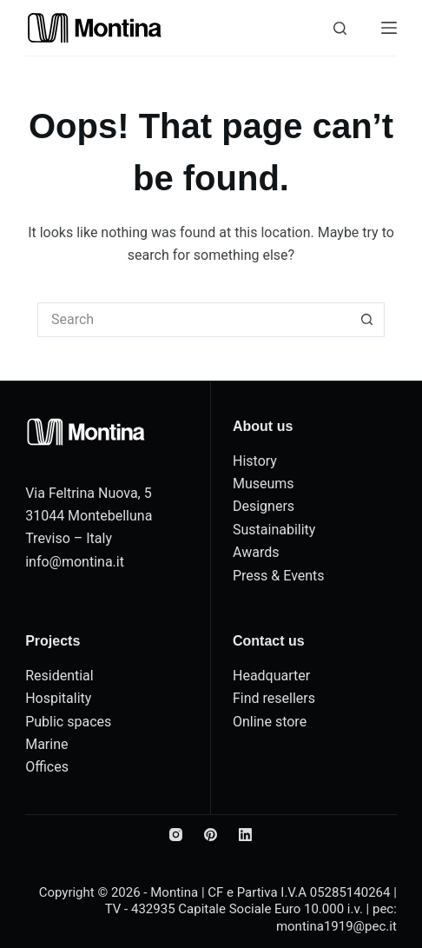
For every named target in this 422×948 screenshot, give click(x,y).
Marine (46, 744)
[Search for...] (193, 319)
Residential (59, 675)
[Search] (339, 28)
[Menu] (389, 28)
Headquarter (271, 675)
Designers (263, 506)
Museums (263, 483)
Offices (47, 767)
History (255, 461)
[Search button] (367, 319)
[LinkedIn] (245, 834)
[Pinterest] (210, 834)
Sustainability (274, 529)
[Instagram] (175, 834)
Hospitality (58, 698)
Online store (270, 721)
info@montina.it (74, 562)
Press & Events (279, 575)
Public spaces (68, 721)
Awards (256, 552)
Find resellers (274, 698)
